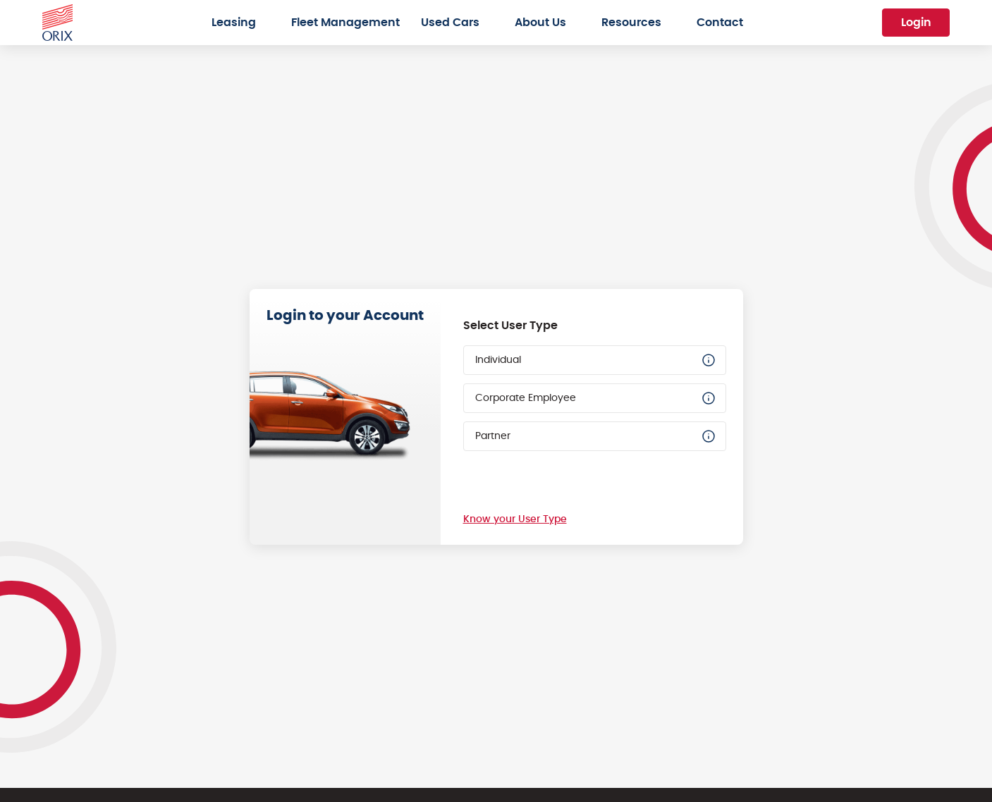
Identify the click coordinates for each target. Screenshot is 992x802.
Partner (596, 436)
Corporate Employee (596, 398)
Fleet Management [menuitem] (345, 22)
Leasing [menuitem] (234, 22)
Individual (596, 360)
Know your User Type (515, 519)
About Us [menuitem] (540, 22)
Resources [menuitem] (631, 22)
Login (916, 22)
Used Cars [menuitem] (450, 22)
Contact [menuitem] (720, 22)
